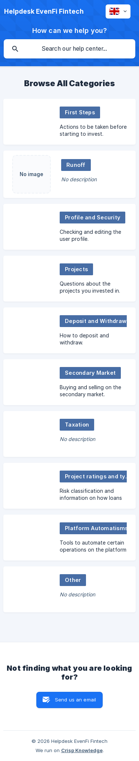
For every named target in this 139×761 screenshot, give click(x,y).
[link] (69, 122)
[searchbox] (69, 48)
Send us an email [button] (75, 700)
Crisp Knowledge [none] (82, 750)
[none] (44, 11)
